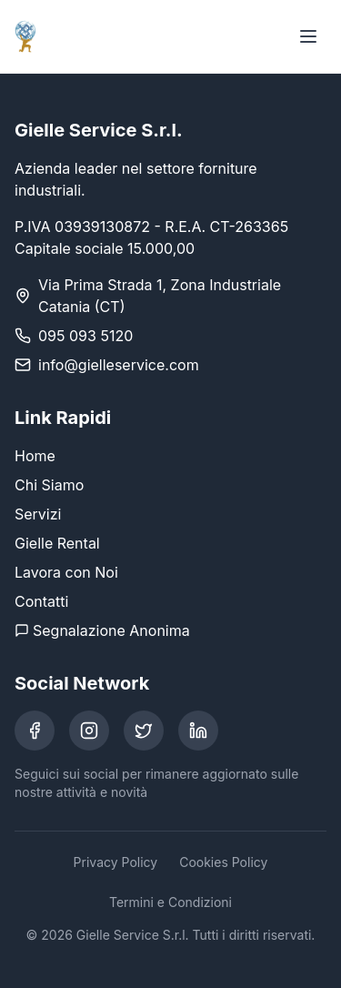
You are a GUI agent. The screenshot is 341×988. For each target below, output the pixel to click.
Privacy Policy (116, 862)
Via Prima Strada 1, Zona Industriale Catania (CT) (159, 296)
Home (35, 456)
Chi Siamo (49, 485)
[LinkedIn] (198, 731)
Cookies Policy (223, 862)
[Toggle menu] (308, 36)
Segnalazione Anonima (102, 630)
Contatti (41, 601)
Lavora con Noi (66, 572)
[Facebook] (35, 731)
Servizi (38, 514)
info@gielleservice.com (118, 365)
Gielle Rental (57, 543)
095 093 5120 (85, 336)
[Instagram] (89, 731)
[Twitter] (144, 731)
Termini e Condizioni (170, 902)
